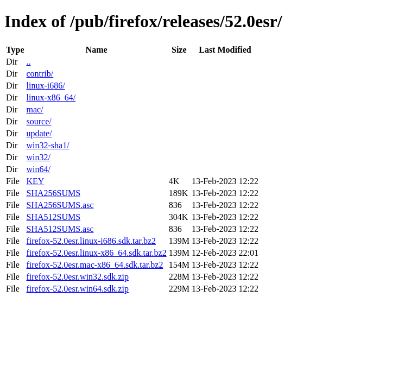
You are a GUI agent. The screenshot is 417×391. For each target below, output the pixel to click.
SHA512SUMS (53, 217)
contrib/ (39, 73)
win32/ (38, 157)
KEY (35, 181)
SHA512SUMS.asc (59, 229)
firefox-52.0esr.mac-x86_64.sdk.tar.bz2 (94, 264)
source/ (38, 121)
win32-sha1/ (47, 145)
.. (28, 61)
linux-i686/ (45, 85)
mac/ (34, 109)
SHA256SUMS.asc (59, 205)
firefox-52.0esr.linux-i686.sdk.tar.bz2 (91, 240)
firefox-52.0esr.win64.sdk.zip (77, 288)
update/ (39, 133)
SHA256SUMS (53, 193)
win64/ (38, 169)
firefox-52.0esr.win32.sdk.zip (77, 276)
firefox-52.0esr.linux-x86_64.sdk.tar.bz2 (96, 252)
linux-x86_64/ (50, 97)
